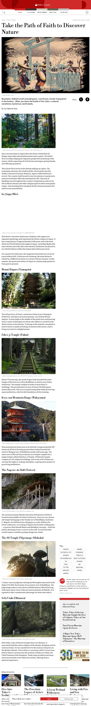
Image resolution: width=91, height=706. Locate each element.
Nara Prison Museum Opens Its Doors (72, 626)
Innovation (53, 12)
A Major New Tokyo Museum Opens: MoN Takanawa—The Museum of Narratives (74, 637)
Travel (20, 12)
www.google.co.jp (7, 95)
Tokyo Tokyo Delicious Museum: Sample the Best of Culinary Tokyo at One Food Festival (74, 616)
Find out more (69, 699)
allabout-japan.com (66, 593)
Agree (49, 699)
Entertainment (42, 12)
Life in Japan (63, 12)
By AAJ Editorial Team (9, 108)
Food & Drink (31, 12)
